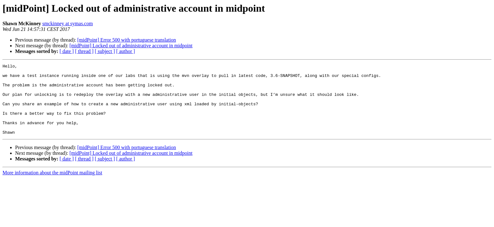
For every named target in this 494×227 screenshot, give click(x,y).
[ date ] (67, 51)
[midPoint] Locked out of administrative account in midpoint (130, 45)
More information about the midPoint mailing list (52, 186)
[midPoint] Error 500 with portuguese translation (126, 40)
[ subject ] (105, 51)
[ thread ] (84, 51)
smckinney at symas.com (67, 23)
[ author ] (125, 51)
